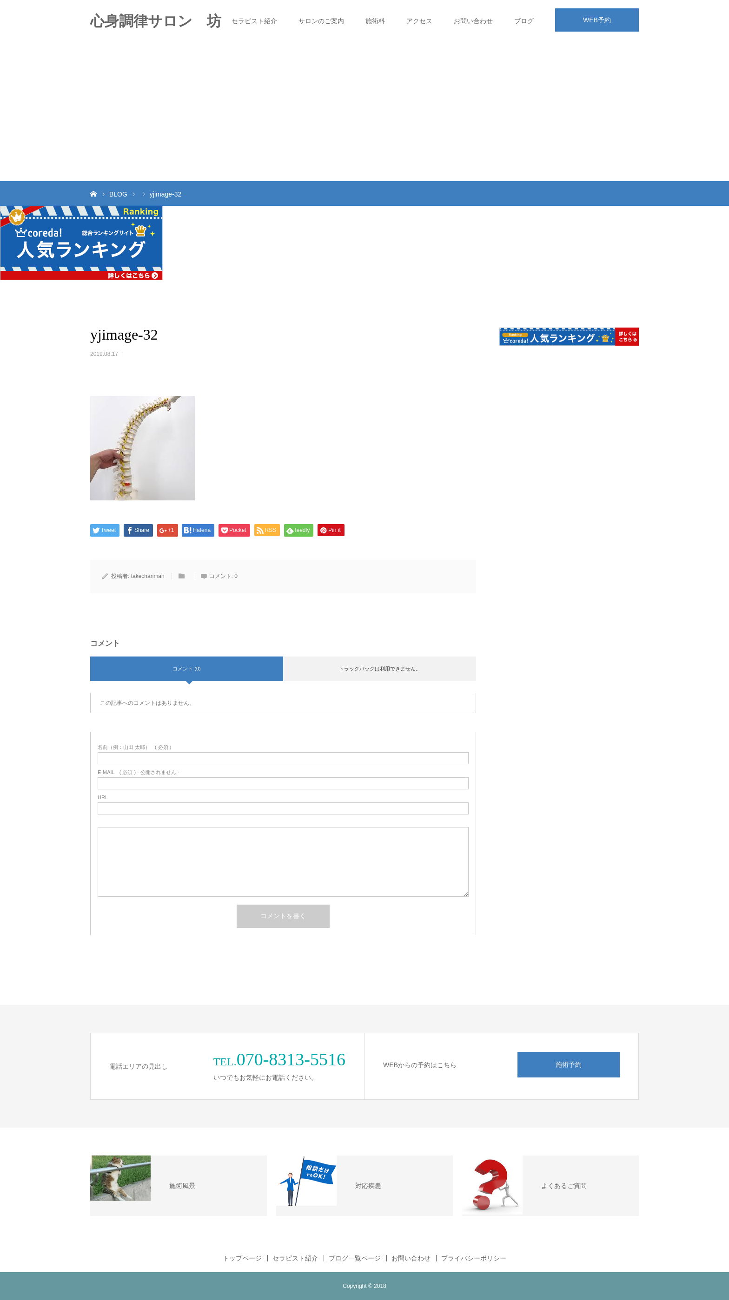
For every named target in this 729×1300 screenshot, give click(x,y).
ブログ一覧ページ (355, 1258)
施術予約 (569, 1064)
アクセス (419, 21)
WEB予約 (597, 20)
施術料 (375, 21)
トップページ (242, 1258)
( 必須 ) (135, 747)
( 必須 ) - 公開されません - (138, 772)
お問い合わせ (473, 21)
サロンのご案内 (321, 21)
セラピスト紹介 (254, 21)
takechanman (148, 576)
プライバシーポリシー (473, 1258)
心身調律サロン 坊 (155, 21)
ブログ (524, 21)
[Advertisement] (364, 111)
